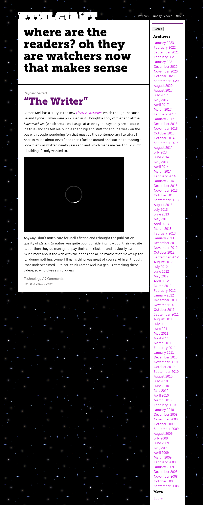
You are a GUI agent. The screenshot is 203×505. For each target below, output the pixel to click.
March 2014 (162, 171)
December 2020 (165, 66)
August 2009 (163, 433)
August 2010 (163, 376)
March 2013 (162, 228)
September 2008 (166, 486)
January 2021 (164, 62)
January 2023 (164, 43)
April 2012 (161, 281)
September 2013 (166, 200)
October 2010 (164, 367)
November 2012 (166, 247)
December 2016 (165, 124)
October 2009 (164, 424)
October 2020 (164, 76)
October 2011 (164, 309)
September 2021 (166, 52)
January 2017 (164, 119)
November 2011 (166, 305)
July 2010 (161, 381)
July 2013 (161, 209)
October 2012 (164, 252)
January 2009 (164, 467)
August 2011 (163, 319)
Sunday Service (162, 16)
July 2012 (161, 267)
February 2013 (165, 233)
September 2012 (166, 257)
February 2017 (165, 114)
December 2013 (165, 185)
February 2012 (165, 290)
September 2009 (166, 429)
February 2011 (165, 348)
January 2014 (164, 181)
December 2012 (165, 243)
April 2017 (161, 104)
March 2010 (162, 400)
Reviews (143, 16)
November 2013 (166, 190)
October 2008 (164, 481)
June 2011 (161, 328)
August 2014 (163, 147)
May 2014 (161, 162)
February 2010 (165, 405)
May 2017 (161, 100)
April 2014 (161, 166)
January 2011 (164, 352)
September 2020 (166, 81)
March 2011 (162, 343)
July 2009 (161, 438)
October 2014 (164, 138)
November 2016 (166, 128)
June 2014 (161, 157)
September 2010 (166, 371)
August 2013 (163, 205)
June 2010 (161, 386)
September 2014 (166, 143)
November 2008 (166, 476)
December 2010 (165, 357)
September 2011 (166, 314)
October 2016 (164, 133)
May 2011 (161, 333)
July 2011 (161, 324)
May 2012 (161, 276)
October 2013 (164, 195)
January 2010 (164, 409)
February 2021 (165, 57)
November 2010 (166, 362)
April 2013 (161, 224)
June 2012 (161, 271)
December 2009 (165, 414)
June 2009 (161, 443)
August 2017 (163, 90)
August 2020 (163, 85)
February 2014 (165, 176)
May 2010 (161, 390)
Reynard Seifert (35, 93)
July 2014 (161, 152)
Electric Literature (89, 113)
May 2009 (161, 448)
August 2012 (163, 262)
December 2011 (165, 300)
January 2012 (164, 295)
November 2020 (166, 71)
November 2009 (166, 419)
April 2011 (161, 338)
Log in (158, 498)
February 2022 (165, 47)
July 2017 (161, 95)
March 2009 (162, 457)
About (179, 16)
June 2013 (161, 214)
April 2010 (161, 395)
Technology (32, 278)
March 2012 (162, 286)
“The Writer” (56, 101)
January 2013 (164, 238)
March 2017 (162, 109)
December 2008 (165, 471)
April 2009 (161, 452)
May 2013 (161, 219)
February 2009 (165, 462)
